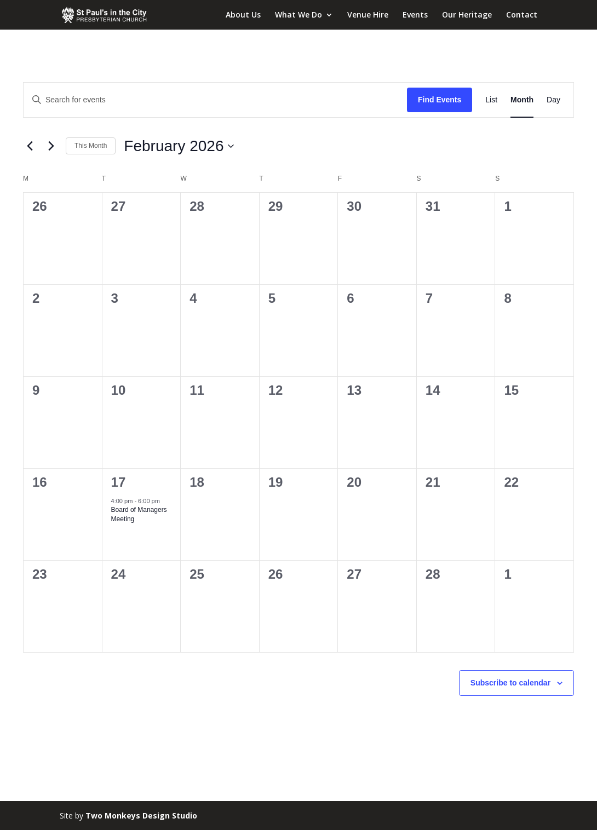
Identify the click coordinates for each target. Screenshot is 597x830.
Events (415, 15)
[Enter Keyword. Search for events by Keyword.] (215, 100)
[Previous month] (29, 146)
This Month (90, 145)
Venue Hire (367, 15)
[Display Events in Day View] (553, 100)
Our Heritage (467, 15)
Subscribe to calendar (510, 682)
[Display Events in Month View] (521, 100)
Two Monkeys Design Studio (141, 815)
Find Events (439, 99)
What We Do (298, 15)
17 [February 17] (118, 482)
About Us (243, 15)
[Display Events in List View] (491, 100)
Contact (521, 15)
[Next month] (51, 146)
